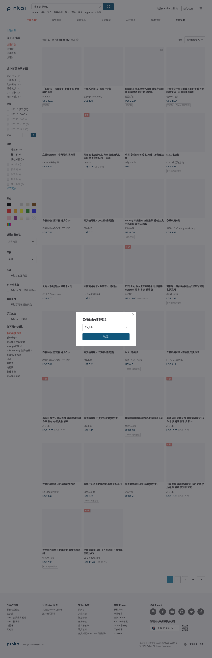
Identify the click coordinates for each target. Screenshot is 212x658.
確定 (106, 336)
